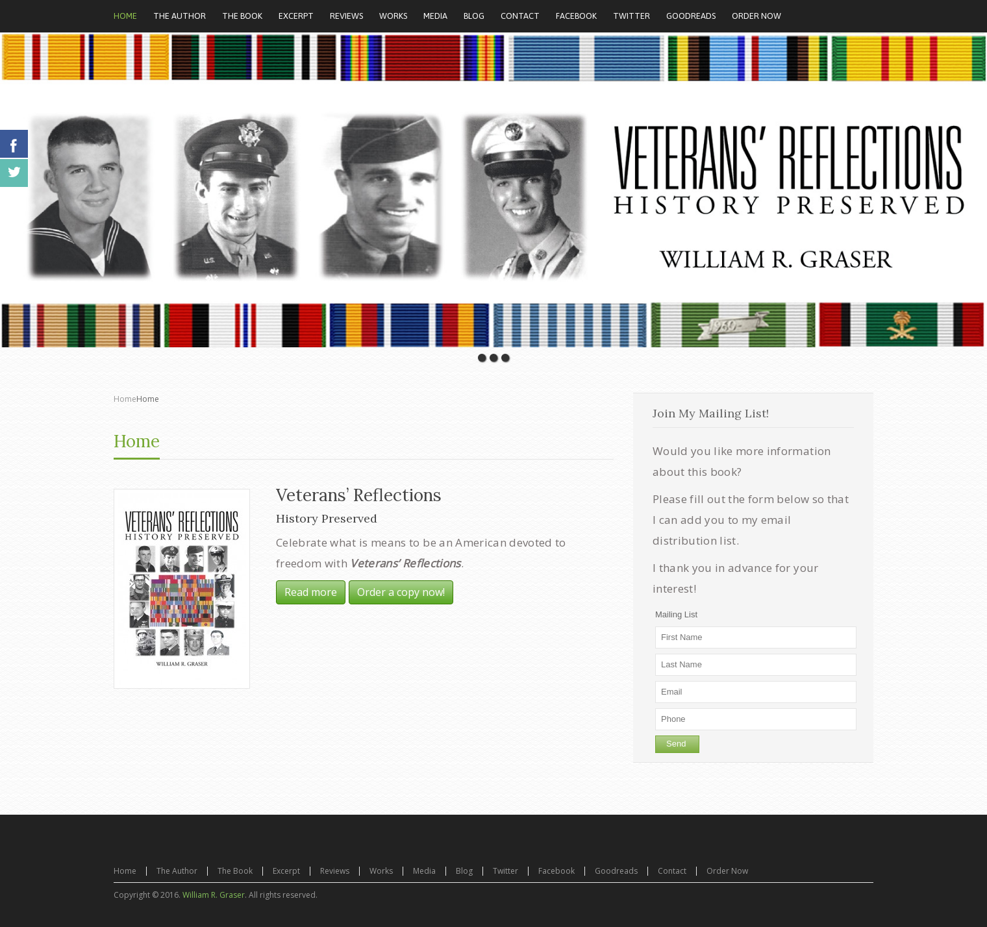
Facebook (556, 870)
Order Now (727, 870)
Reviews (334, 870)
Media (424, 870)
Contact (672, 870)
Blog (464, 870)
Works (381, 870)
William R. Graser (213, 894)
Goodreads (616, 870)
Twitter (505, 870)
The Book (235, 870)
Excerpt (286, 870)
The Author (176, 870)
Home (125, 398)
